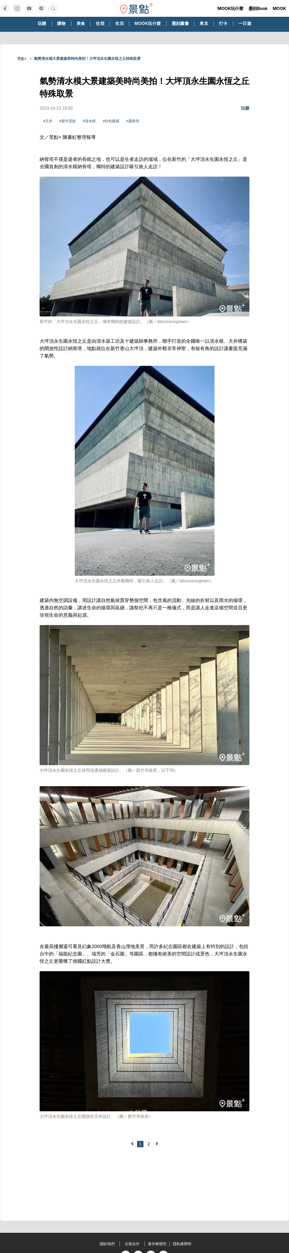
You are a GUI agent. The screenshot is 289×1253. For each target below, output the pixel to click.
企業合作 (132, 1244)
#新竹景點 (67, 121)
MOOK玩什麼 (230, 8)
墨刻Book (258, 8)
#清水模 (89, 121)
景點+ (22, 58)
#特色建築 (111, 121)
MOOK (279, 8)
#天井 (47, 121)
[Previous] (132, 1143)
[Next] (157, 1143)
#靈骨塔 (132, 121)
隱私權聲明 (182, 1244)
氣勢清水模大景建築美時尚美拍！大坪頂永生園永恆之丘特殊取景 (87, 58)
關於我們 (107, 1244)
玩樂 (245, 108)
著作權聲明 (157, 1244)
